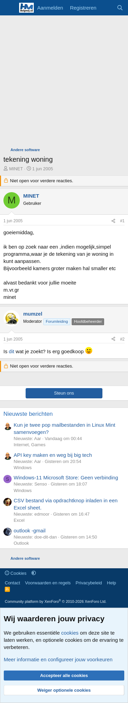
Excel (19, 520)
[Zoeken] (120, 7)
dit (11, 351)
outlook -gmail (29, 530)
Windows (23, 467)
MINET (16, 168)
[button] (33, 573)
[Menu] (9, 8)
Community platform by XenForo (55, 601)
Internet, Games (29, 444)
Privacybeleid (89, 582)
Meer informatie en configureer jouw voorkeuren (58, 659)
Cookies (16, 573)
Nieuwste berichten (28, 414)
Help (111, 582)
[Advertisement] (64, 83)
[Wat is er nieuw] (106, 7)
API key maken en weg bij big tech (53, 455)
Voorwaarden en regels (48, 582)
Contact (12, 582)
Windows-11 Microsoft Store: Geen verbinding (66, 477)
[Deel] (113, 221)
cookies (70, 633)
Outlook (21, 543)
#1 (122, 220)
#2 (122, 339)
